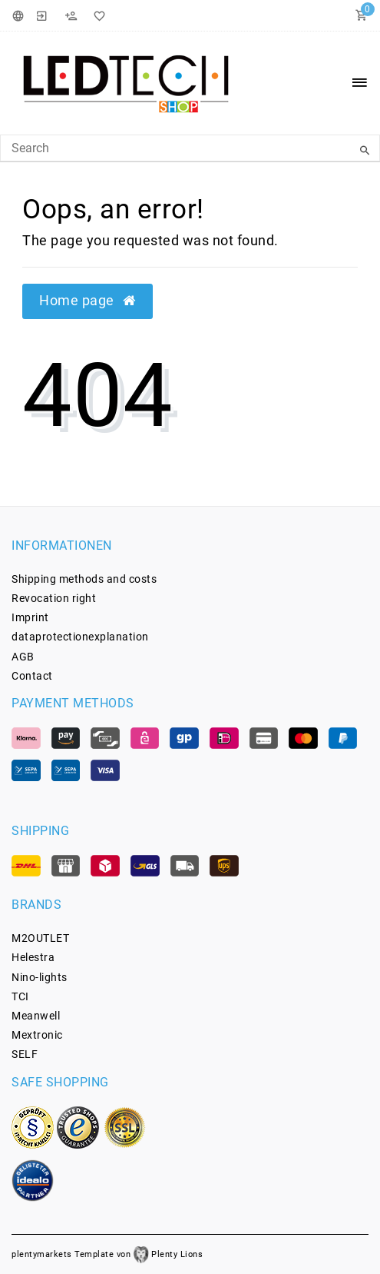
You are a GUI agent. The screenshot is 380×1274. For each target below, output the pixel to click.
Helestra (33, 957)
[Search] (364, 150)
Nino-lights (40, 977)
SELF (25, 1054)
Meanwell (36, 1016)
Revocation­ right (54, 598)
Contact (32, 676)
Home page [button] (87, 300)
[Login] (42, 15)
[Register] (71, 15)
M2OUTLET (40, 938)
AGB (23, 656)
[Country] (20, 15)
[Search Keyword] (190, 148)
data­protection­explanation (80, 636)
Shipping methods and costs (84, 579)
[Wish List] (97, 15)
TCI (20, 996)
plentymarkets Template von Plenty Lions (107, 1254)
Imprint (30, 617)
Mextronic (37, 1035)
